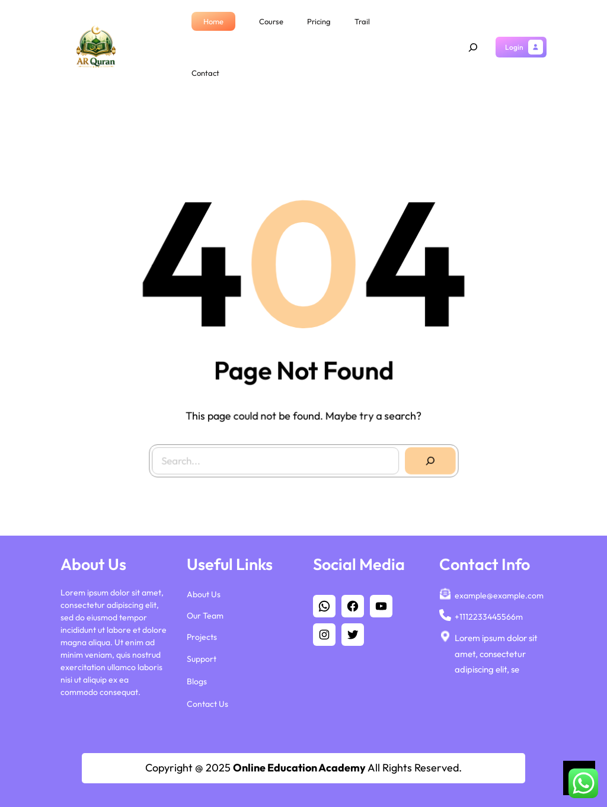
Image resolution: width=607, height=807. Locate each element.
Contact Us (207, 704)
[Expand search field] (473, 47)
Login (514, 47)
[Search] (425, 456)
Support (201, 658)
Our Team (205, 615)
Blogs (197, 681)
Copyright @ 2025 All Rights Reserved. (303, 767)
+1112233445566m (489, 616)
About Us (204, 594)
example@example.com (499, 595)
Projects (202, 637)
